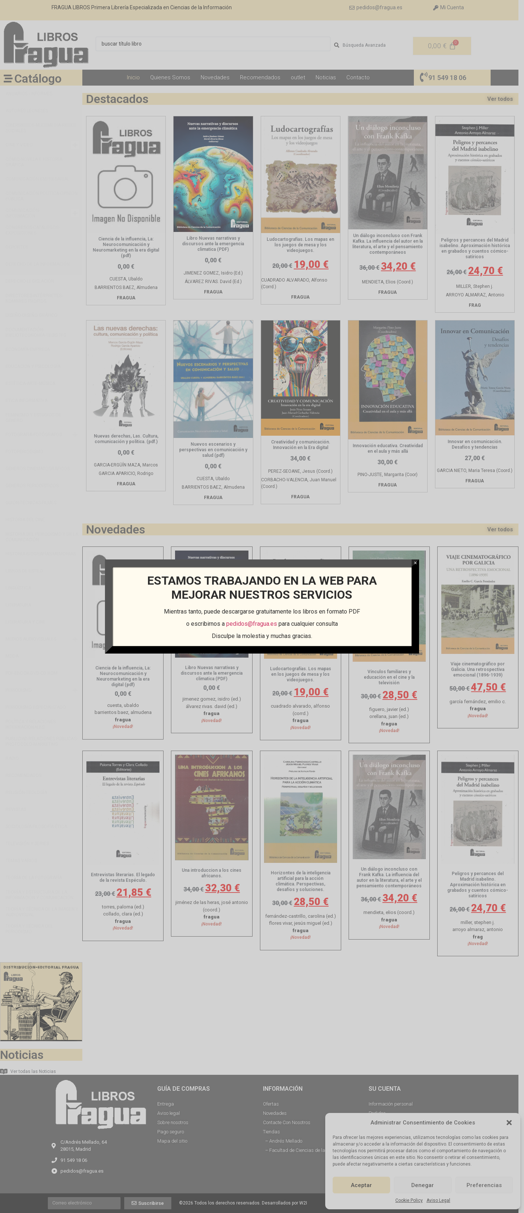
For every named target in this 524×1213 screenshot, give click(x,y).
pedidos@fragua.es (251, 623)
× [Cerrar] (415, 563)
